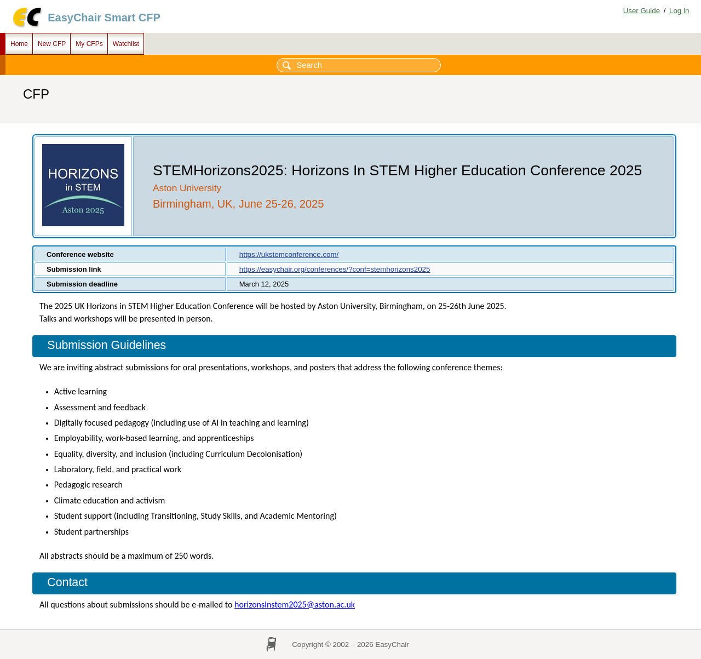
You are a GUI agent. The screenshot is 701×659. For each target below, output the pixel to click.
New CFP (52, 44)
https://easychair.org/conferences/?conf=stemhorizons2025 (334, 269)
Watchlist (126, 44)
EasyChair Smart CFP (104, 18)
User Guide (641, 11)
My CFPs (89, 44)
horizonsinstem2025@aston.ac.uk (294, 604)
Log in (679, 11)
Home (19, 44)
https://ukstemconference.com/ (289, 254)
